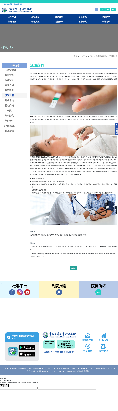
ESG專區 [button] (12, 17)
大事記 (8, 110)
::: (2, 1)
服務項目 (9, 80)
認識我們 (113, 56)
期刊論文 (9, 115)
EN (113, 9)
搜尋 (96, 9)
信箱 (98, 292)
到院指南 (59, 292)
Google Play (27, 347)
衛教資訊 (9, 125)
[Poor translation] (6, 385)
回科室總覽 (10, 70)
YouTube (27, 292)
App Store (27, 354)
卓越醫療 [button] (83, 17)
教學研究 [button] (83, 21)
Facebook (12, 292)
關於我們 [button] (106, 17)
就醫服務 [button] (35, 17)
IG (20, 292)
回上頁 (73, 268)
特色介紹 (9, 105)
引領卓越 (9, 100)
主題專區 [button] (106, 21)
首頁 (75, 56)
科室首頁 (9, 75)
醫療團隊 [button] (59, 17)
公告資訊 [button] (59, 21)
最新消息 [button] (12, 21)
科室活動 (9, 130)
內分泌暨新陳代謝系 (98, 56)
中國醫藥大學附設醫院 (59, 335)
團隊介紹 (9, 85)
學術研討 (9, 120)
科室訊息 (9, 90)
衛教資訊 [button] (35, 21)
